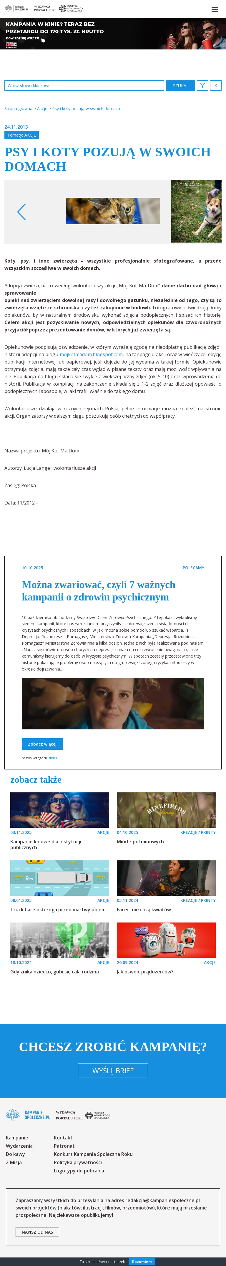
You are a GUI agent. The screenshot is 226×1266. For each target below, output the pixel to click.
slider (53, 758)
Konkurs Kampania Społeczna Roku (93, 1154)
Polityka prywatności (78, 1162)
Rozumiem (142, 1261)
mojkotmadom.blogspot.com (91, 354)
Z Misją (14, 1162)
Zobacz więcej (42, 744)
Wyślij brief (113, 1070)
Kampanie (17, 1137)
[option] (113, 212)
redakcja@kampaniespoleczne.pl (162, 1200)
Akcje (30, 135)
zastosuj (180, 85)
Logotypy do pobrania (79, 1170)
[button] (214, 8)
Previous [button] (21, 212)
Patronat (64, 1146)
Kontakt (63, 1137)
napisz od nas (37, 1232)
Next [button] (204, 212)
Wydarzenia (19, 1146)
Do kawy (15, 1154)
